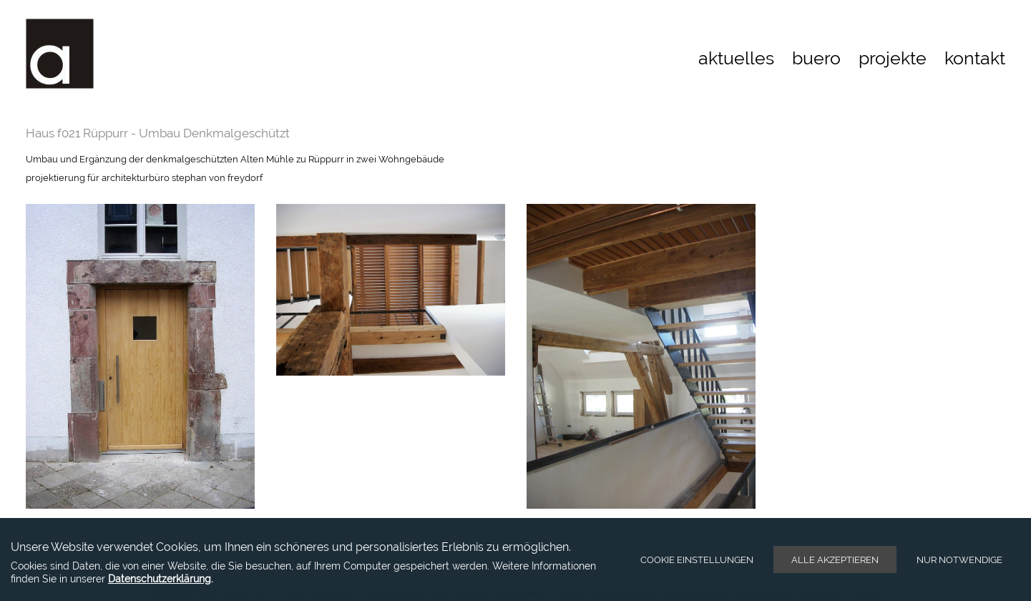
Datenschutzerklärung (159, 578)
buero (816, 58)
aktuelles (736, 58)
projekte (893, 58)
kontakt (974, 58)
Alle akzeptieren (835, 559)
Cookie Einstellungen (696, 559)
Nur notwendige (959, 559)
